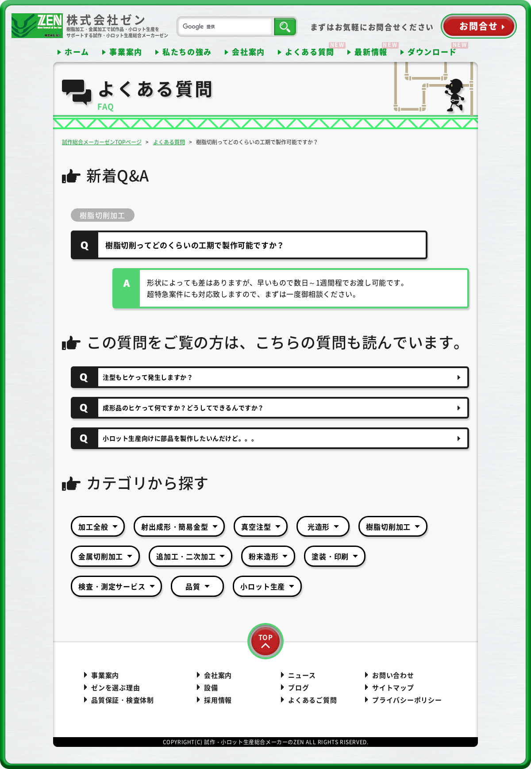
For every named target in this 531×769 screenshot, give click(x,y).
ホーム (77, 51)
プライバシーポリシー (407, 700)
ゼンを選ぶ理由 (115, 687)
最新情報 (371, 51)
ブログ (298, 687)
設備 (211, 687)
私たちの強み (187, 51)
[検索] (225, 26)
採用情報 (218, 700)
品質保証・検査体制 (122, 700)
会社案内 (248, 51)
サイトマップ (393, 687)
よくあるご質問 (312, 700)
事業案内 (125, 51)
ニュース (302, 675)
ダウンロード (432, 51)
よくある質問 (310, 51)
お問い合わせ (393, 675)
